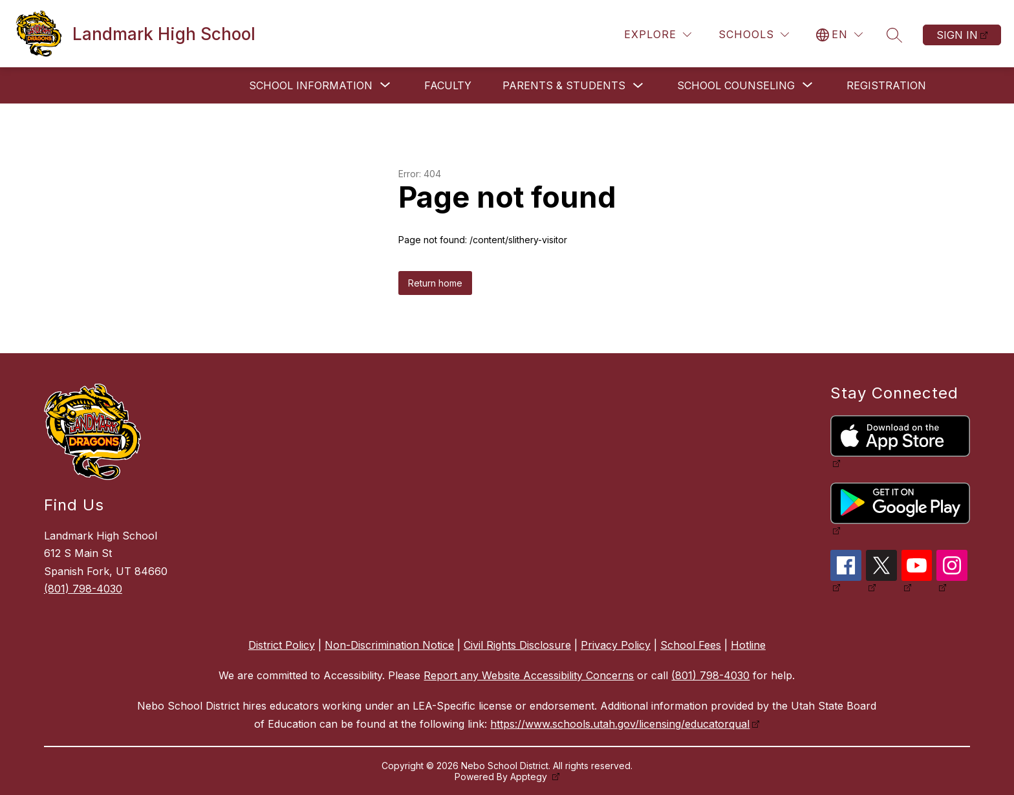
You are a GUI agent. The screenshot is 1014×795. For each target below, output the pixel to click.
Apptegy (530, 776)
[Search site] (894, 35)
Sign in (957, 34)
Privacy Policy (616, 644)
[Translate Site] (839, 35)
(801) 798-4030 (83, 588)
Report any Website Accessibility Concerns (529, 675)
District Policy (281, 644)
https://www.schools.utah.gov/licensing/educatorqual (620, 723)
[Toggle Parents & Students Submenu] (638, 85)
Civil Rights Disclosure (517, 644)
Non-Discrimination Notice (389, 644)
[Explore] (658, 35)
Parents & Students (563, 85)
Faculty (447, 85)
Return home (435, 283)
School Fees (690, 644)
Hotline (748, 644)
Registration (886, 85)
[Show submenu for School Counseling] (736, 85)
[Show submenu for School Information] (310, 85)
